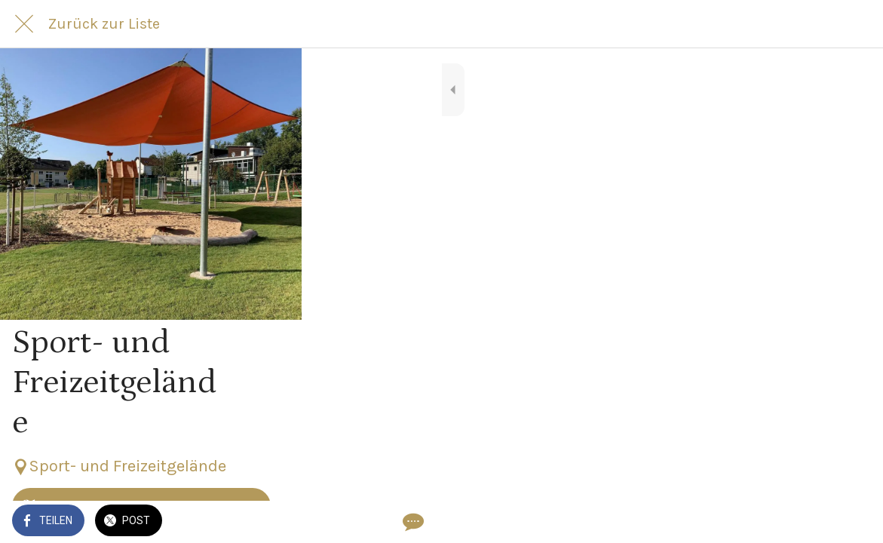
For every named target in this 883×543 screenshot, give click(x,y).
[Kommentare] (853, 522)
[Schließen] (24, 24)
